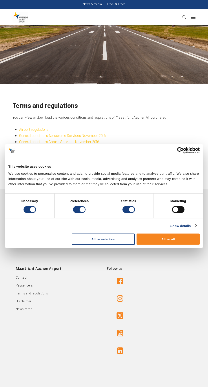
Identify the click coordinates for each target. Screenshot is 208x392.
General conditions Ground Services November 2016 (59, 141)
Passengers (24, 285)
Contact (21, 277)
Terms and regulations (32, 293)
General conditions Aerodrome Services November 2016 (62, 135)
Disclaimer (23, 301)
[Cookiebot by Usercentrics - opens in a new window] (180, 150)
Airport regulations (33, 129)
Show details (180, 226)
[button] (193, 17)
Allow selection (103, 239)
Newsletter (24, 309)
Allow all (168, 239)
